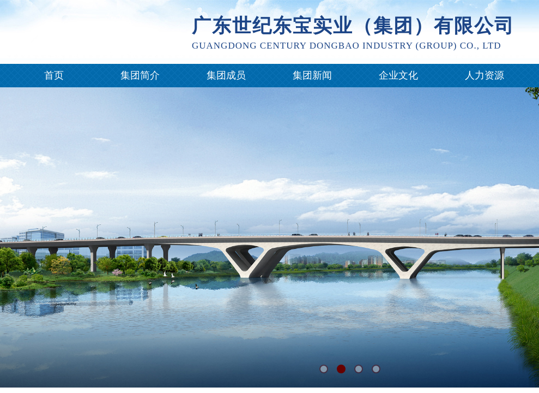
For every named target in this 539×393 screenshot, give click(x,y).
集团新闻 (312, 75)
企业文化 (398, 75)
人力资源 (484, 75)
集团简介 (140, 75)
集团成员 (226, 75)
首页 (54, 75)
